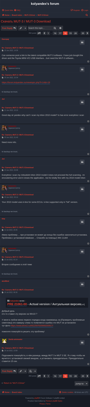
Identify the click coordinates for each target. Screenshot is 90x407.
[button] (39, 33)
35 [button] (83, 33)
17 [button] (60, 33)
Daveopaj (5, 39)
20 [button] (75, 33)
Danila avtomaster (15, 339)
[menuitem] (17, 10)
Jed (3, 99)
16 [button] (55, 33)
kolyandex (12, 66)
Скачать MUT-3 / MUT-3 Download (26, 21)
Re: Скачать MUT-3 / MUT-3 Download (18, 48)
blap (3, 219)
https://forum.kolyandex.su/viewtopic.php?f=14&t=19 (26, 82)
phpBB (36, 398)
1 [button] (48, 33)
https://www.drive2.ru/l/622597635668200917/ (32, 325)
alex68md (5, 281)
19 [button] (70, 33)
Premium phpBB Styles (54, 401)
